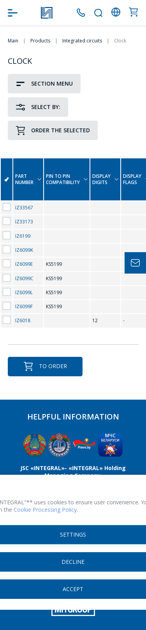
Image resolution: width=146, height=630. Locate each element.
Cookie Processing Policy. (46, 509)
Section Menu (44, 84)
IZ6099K (24, 250)
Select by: (38, 107)
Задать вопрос (135, 263)
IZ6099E (24, 264)
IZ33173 (24, 221)
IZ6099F (24, 306)
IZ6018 (22, 320)
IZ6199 (22, 236)
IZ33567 (24, 207)
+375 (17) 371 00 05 (81, 13)
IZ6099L (24, 292)
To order (45, 366)
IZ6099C (24, 278)
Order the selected (53, 130)
